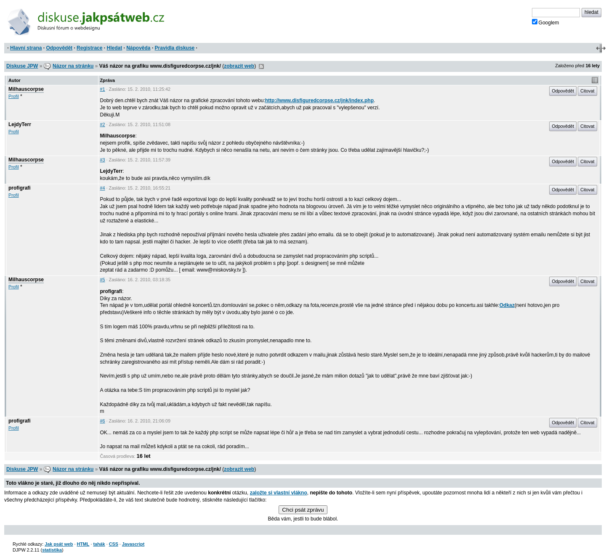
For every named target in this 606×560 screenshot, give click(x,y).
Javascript (133, 544)
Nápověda (138, 48)
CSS (113, 544)
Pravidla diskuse (175, 48)
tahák (99, 544)
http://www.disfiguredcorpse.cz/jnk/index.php (319, 100)
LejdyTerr (19, 124)
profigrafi (19, 188)
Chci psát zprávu (303, 510)
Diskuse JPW (22, 66)
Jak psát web (59, 544)
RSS (261, 66)
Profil (13, 96)
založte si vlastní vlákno (278, 493)
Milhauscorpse (26, 89)
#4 (102, 187)
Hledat (114, 48)
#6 (102, 420)
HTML (83, 544)
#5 (102, 279)
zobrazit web (239, 66)
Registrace (89, 48)
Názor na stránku (73, 66)
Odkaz (507, 305)
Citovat (587, 90)
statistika (52, 549)
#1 (102, 89)
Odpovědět (59, 48)
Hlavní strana (26, 48)
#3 (102, 159)
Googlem (545, 22)
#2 (102, 124)
